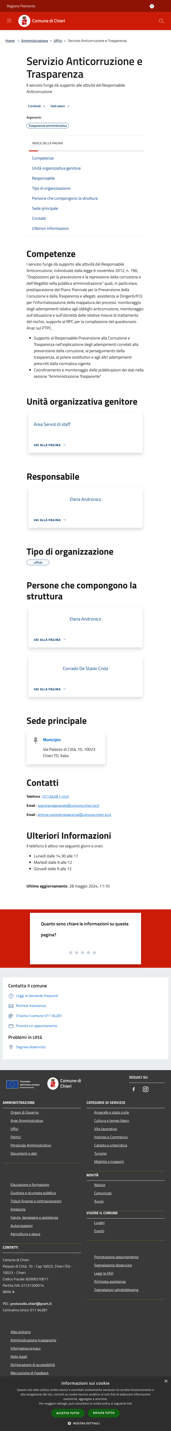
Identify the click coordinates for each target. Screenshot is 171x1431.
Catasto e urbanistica (110, 1145)
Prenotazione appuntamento (116, 1257)
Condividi (37, 106)
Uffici (58, 40)
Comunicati (103, 1193)
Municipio (52, 740)
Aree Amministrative (27, 1120)
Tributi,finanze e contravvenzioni (36, 1201)
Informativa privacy (26, 1348)
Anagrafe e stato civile (111, 1112)
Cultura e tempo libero (111, 1120)
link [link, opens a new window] (129, 1403)
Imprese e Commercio (111, 1137)
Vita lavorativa (105, 1128)
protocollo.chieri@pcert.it (31, 1303)
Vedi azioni (61, 106)
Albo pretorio (21, 1332)
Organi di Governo (25, 1112)
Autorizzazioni (22, 1225)
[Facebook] (133, 1090)
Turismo (100, 1153)
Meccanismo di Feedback (30, 1373)
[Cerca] (161, 21)
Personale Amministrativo (31, 1145)
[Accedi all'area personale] (152, 6)
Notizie (99, 1185)
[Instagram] (145, 1090)
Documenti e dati (24, 1153)
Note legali (19, 1356)
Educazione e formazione (30, 1184)
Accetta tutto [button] (67, 1413)
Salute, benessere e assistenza (34, 1217)
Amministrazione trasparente (33, 1340)
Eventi (99, 1231)
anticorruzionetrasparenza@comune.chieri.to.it (74, 814)
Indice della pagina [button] (47, 143)
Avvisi (99, 1201)
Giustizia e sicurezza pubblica (33, 1193)
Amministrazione (34, 40)
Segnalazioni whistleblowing (116, 1289)
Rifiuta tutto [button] (104, 1413)
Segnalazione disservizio (113, 1265)
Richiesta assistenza (110, 1281)
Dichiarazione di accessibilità (33, 1364)
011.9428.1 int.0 (56, 796)
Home (10, 40)
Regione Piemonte (21, 6)
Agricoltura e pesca (25, 1234)
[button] (85, 1423)
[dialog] (85, 1404)
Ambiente (18, 1209)
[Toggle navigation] (9, 20)
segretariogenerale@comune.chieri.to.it (68, 805)
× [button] (166, 1381)
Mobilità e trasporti (109, 1161)
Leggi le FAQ (103, 1273)
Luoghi (99, 1222)
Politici (16, 1137)
